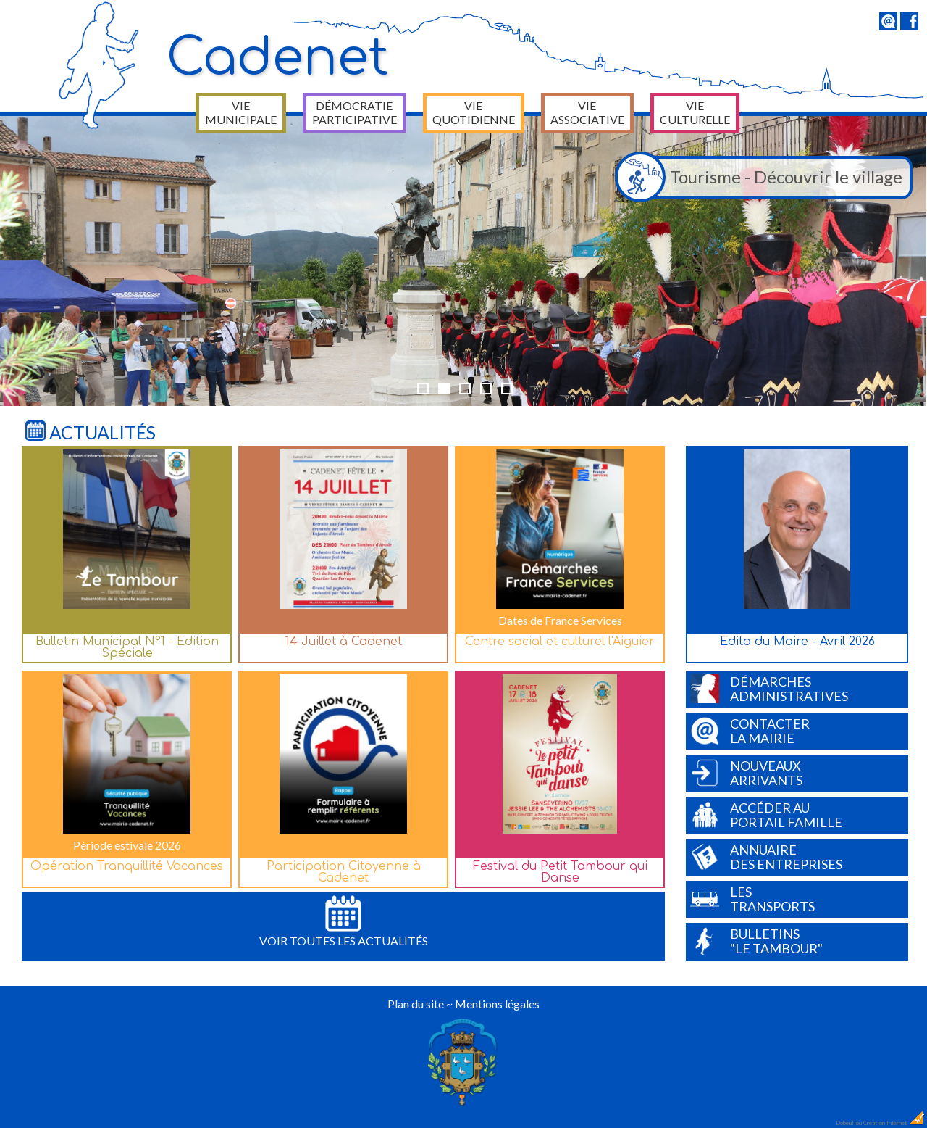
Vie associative (587, 112)
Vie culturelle (695, 112)
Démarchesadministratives (769, 688)
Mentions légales (497, 1004)
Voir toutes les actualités (343, 921)
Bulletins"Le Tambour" (756, 941)
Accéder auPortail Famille (766, 815)
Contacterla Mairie (750, 731)
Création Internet (894, 1123)
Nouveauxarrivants (746, 773)
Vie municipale (241, 112)
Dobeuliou (849, 1123)
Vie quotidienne (473, 112)
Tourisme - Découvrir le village (762, 177)
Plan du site (415, 1004)
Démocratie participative (354, 112)
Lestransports (752, 899)
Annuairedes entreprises (766, 857)
